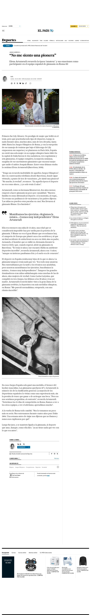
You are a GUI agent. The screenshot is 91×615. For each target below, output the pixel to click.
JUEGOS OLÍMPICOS (14, 52)
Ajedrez (77, 40)
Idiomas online (33, 552)
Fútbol (29, 40)
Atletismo (71, 40)
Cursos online (22, 552)
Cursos (14, 552)
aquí (48, 475)
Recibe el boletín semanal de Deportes (22, 454)
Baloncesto (35, 40)
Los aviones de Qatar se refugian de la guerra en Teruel (79, 218)
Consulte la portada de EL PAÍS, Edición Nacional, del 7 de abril (30, 45)
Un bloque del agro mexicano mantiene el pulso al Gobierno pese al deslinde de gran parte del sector (78, 188)
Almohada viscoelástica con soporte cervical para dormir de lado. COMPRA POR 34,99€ (68, 570)
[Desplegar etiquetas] (58, 467)
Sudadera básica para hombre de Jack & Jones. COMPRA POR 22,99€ (82, 569)
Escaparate (5, 552)
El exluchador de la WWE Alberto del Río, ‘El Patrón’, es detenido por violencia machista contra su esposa (78, 170)
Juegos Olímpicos (20, 467)
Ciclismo (46, 40)
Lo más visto (73, 203)
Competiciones (30, 467)
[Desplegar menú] (3, 30)
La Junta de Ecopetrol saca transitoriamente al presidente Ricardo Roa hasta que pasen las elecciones (78, 180)
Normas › (56, 458)
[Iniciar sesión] (83, 26)
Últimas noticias (84, 40)
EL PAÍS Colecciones (46, 552)
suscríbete (74, 26)
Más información (14, 477)
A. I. (12, 76)
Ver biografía (23, 447)
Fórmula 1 (52, 40)
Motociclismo (59, 40)
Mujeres (11, 467)
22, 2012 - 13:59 (19, 78)
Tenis (41, 40)
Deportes (9, 40)
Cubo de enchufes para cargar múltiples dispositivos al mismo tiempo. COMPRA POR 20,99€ (53, 570)
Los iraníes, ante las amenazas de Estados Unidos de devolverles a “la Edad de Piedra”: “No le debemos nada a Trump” (80, 242)
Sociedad (44, 467)
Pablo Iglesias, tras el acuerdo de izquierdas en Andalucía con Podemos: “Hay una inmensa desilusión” (80, 225)
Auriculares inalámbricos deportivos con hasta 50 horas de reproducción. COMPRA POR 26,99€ (30, 575)
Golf (66, 40)
